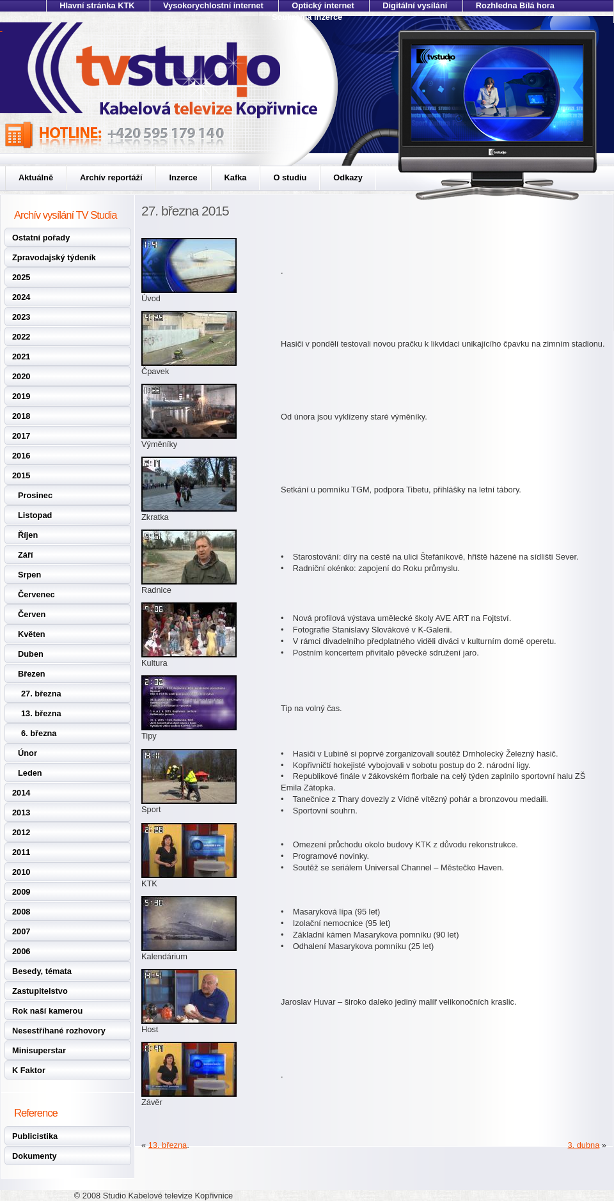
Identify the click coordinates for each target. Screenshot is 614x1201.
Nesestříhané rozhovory (59, 1030)
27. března (41, 693)
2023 (21, 317)
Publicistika (35, 1136)
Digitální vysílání (414, 5)
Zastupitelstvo (40, 991)
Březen (31, 674)
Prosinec (35, 495)
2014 (21, 792)
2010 (21, 872)
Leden (30, 773)
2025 (21, 277)
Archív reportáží (111, 177)
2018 (21, 416)
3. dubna (583, 1145)
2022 (21, 336)
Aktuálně (36, 177)
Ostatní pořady (41, 237)
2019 (21, 396)
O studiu (289, 177)
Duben (30, 654)
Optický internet (323, 5)
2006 (21, 951)
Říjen (28, 535)
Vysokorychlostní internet (213, 5)
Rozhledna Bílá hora (515, 5)
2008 (21, 911)
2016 (21, 455)
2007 (21, 931)
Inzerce (183, 177)
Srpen (29, 574)
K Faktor (28, 1070)
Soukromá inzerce (307, 17)
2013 (21, 812)
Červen (31, 614)
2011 (21, 852)
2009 (21, 892)
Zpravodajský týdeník (54, 257)
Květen (31, 634)
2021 (21, 356)
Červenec (36, 594)
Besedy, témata (42, 971)
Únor (27, 753)
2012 (21, 832)
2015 (21, 475)
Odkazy (348, 177)
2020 (21, 376)
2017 (21, 436)
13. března (41, 713)
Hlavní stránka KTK (96, 5)
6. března (38, 733)
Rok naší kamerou (47, 1011)
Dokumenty (34, 1156)
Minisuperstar (39, 1050)
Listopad (35, 515)
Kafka (235, 177)
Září (25, 555)
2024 (21, 297)
